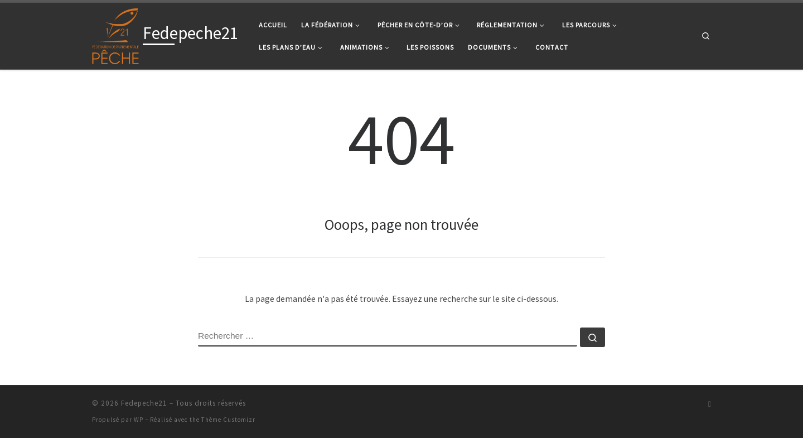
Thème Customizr (228, 419)
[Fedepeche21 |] (115, 34)
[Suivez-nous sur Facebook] (709, 404)
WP (138, 419)
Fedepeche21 (144, 403)
